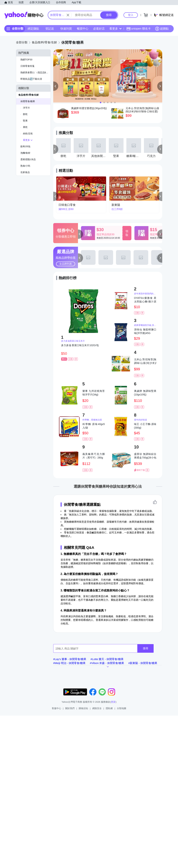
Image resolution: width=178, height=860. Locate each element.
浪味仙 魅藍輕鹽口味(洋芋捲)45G (145, 331)
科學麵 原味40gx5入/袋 (93, 426)
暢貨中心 (82, 28)
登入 (130, 14)
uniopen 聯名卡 (139, 28)
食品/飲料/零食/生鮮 (28, 95)
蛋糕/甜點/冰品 (28, 159)
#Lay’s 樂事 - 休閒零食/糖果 (69, 659)
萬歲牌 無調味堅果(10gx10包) (145, 393)
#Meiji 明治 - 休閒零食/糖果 (69, 663)
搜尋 (145, 648)
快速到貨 (66, 28)
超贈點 (162, 29)
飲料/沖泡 (25, 146)
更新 (113, 702)
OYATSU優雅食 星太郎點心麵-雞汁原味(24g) (145, 300)
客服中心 (56, 708)
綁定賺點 (33, 28)
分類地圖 (121, 708)
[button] (55, 86)
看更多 (115, 28)
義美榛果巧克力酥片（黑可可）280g (93, 456)
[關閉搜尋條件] (68, 15)
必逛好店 (99, 28)
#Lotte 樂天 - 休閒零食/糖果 (107, 659)
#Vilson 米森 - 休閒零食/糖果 (107, 663)
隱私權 (109, 708)
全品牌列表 (65, 263)
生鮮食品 (25, 172)
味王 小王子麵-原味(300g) (145, 426)
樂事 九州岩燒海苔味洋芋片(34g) (93, 393)
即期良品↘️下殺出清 (31, 79)
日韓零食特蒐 (27, 66)
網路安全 (97, 708)
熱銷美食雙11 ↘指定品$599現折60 (35, 72)
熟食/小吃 (25, 165)
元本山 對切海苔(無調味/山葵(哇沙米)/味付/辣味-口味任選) (145, 361)
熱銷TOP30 (26, 59)
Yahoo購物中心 (23, 15)
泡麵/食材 (25, 153)
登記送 (49, 28)
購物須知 (83, 708)
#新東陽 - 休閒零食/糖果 (142, 663)
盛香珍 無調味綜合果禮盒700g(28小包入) (145, 456)
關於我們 (70, 708)
